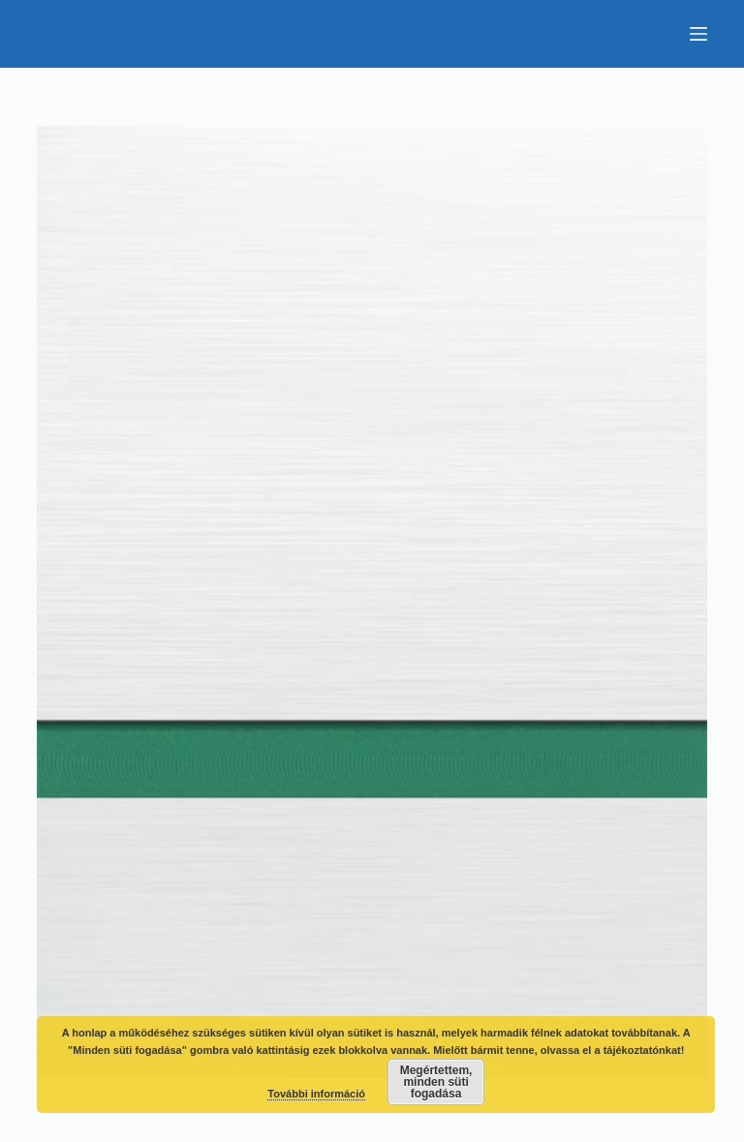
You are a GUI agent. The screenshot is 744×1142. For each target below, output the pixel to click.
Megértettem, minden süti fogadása (436, 1082)
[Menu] (698, 34)
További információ (316, 1093)
